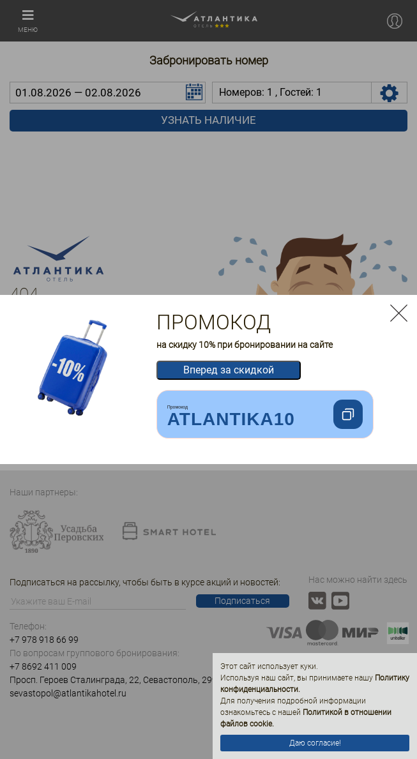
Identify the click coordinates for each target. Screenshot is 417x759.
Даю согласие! (315, 743)
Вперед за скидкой (228, 370)
